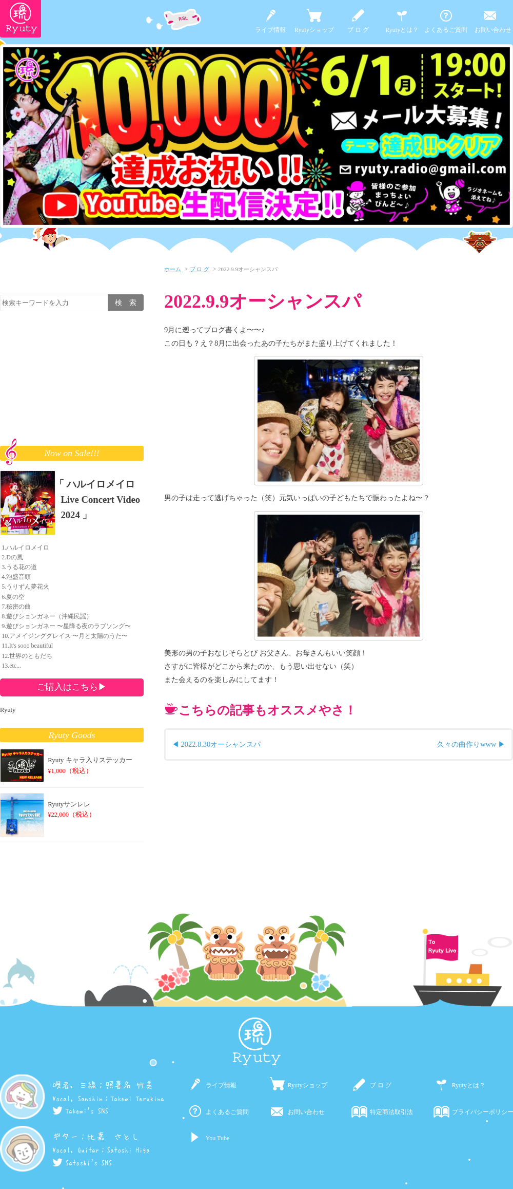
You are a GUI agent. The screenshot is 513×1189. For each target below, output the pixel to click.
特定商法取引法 (391, 1112)
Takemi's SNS (80, 1111)
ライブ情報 (270, 29)
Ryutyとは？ (402, 29)
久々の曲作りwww (466, 744)
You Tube (217, 1138)
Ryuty (7, 709)
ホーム (172, 269)
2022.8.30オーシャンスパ (221, 744)
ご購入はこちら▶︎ (72, 687)
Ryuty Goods (72, 735)
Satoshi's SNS (82, 1162)
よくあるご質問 (445, 29)
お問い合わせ (493, 29)
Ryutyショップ (314, 29)
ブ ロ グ (358, 29)
